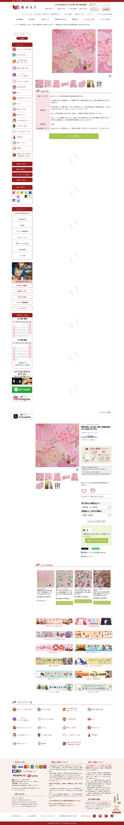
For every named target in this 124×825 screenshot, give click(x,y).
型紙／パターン (22, 142)
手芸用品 (19, 137)
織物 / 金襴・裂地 (22, 68)
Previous (38, 49)
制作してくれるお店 (22, 243)
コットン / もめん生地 (24, 49)
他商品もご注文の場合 (92, 511)
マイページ (90, 14)
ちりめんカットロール (24, 98)
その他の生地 (21, 87)
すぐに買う (74, 136)
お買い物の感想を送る (22, 213)
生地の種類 (22, 249)
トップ (16, 24)
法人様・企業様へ (22, 285)
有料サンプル (22, 291)
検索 (22, 38)
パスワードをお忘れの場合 (104, 14)
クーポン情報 (67, 14)
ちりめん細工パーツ (23, 120)
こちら (67, 805)
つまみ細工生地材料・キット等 (22, 61)
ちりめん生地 (21, 55)
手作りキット (21, 115)
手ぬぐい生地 (21, 109)
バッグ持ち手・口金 (23, 131)
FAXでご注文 (22, 297)
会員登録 (106, 9)
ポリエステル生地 (22, 81)
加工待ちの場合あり (91, 503)
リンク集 (22, 255)
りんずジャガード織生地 (22, 75)
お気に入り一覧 (79, 14)
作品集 (22, 225)
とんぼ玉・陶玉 (22, 126)
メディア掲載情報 (22, 231)
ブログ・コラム (22, 237)
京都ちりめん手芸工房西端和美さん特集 (24, 155)
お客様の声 (22, 219)
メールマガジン (22, 308)
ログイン (94, 9)
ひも (18, 92)
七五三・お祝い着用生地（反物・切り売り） (40, 24)
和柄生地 (22, 24)
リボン (19, 103)
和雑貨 (19, 148)
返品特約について (87, 556)
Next (110, 49)
